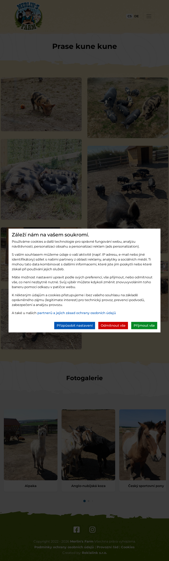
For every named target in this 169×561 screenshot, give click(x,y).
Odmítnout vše (113, 325)
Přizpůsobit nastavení (75, 325)
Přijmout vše (144, 325)
